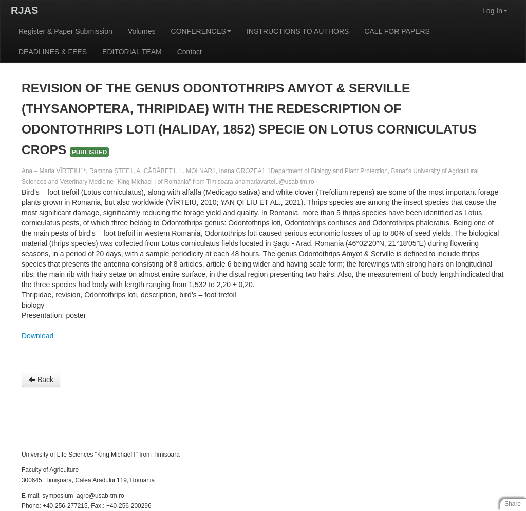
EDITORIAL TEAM (132, 52)
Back (40, 379)
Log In (495, 11)
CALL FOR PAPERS (397, 31)
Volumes (142, 31)
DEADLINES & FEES (52, 52)
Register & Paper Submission (65, 31)
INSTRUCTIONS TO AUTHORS (298, 31)
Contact (189, 52)
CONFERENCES (201, 31)
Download (37, 336)
